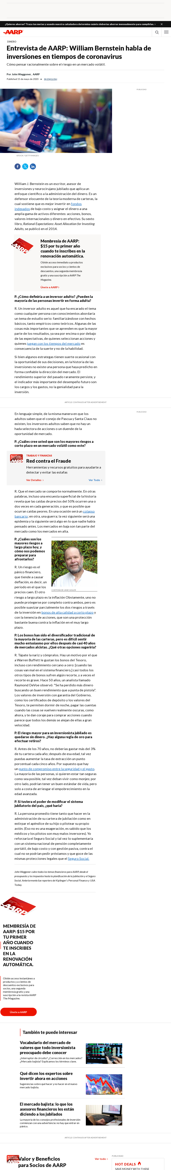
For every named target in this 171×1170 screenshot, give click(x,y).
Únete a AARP (49, 287)
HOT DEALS (125, 1164)
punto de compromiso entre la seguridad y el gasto (56, 769)
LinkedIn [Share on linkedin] (34, 167)
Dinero (11, 41)
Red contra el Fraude (48, 461)
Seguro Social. (78, 858)
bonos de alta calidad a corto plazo (67, 612)
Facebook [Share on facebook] (19, 167)
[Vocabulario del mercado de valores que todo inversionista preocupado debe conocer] (72, 1052)
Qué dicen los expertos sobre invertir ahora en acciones (46, 1076)
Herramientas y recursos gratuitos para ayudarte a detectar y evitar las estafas (63, 469)
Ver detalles (34, 480)
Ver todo (95, 480)
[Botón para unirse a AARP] (18, 1012)
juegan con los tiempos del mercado (53, 343)
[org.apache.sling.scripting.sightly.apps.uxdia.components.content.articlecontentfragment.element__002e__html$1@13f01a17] (56, 155)
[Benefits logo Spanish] (16, 461)
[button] (162, 24)
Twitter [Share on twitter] (26, 167)
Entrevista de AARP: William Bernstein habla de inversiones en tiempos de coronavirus (79, 52)
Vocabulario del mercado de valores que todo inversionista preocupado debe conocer (47, 1047)
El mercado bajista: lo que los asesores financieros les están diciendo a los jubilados (47, 1109)
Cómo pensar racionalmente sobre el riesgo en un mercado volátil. (56, 64)
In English (50, 79)
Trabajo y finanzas (39, 455)
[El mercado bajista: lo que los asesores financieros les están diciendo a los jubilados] (72, 1115)
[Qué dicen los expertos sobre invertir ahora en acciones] (72, 1083)
